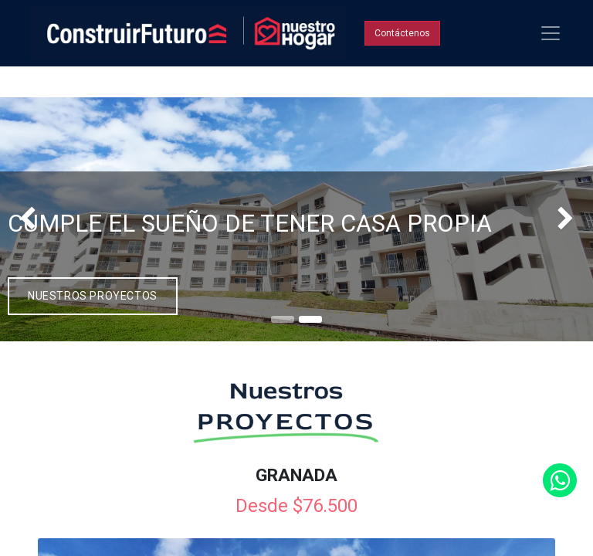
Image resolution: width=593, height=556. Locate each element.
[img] (23, 219)
